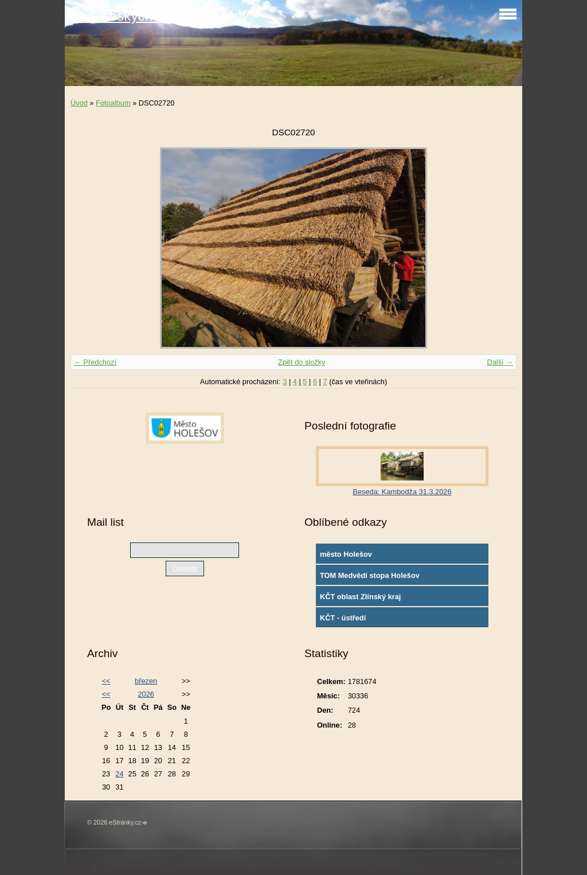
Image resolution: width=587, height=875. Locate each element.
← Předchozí (95, 362)
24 (119, 773)
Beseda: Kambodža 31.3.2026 (402, 491)
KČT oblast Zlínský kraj (360, 596)
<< (106, 681)
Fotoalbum (113, 103)
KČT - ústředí (343, 618)
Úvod (79, 103)
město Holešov (346, 554)
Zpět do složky (302, 362)
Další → (500, 362)
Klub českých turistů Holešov (160, 16)
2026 (146, 694)
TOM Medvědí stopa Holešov (370, 575)
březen (146, 681)
